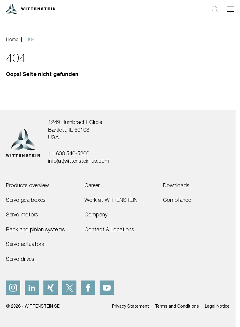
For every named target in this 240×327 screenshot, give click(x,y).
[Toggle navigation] (230, 9)
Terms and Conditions (177, 306)
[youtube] (107, 287)
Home (12, 39)
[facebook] (88, 287)
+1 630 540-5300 (68, 153)
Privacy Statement (130, 306)
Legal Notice (217, 306)
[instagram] (13, 287)
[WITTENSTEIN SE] (30, 8)
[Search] (215, 9)
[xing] (50, 287)
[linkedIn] (32, 287)
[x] (69, 287)
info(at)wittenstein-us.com (78, 160)
